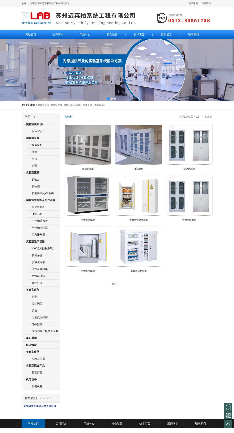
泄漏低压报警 (40, 317)
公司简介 (61, 423)
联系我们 (206, 3)
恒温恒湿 (31, 345)
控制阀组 (37, 303)
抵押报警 (37, 324)
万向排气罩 (38, 234)
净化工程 (31, 338)
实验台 (36, 179)
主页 (198, 116)
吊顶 (34, 158)
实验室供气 (32, 289)
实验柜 (36, 186)
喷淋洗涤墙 (38, 262)
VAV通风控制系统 (42, 248)
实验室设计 (38, 131)
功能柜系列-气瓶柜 (43, 193)
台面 (34, 165)
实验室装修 (32, 138)
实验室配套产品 (35, 365)
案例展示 (172, 423)
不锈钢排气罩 (40, 227)
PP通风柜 (37, 214)
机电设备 (31, 379)
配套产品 (37, 372)
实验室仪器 (32, 351)
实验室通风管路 (35, 241)
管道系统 (37, 255)
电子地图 (193, 3)
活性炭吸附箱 (40, 269)
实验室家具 (32, 172)
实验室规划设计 (35, 124)
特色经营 (117, 423)
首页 (114, 283)
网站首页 (33, 423)
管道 (34, 296)
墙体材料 (37, 145)
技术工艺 (144, 423)
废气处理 (37, 283)
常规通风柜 (38, 207)
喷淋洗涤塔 (38, 276)
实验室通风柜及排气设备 (40, 200)
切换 (34, 310)
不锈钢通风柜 (40, 220)
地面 (34, 152)
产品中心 (89, 423)
